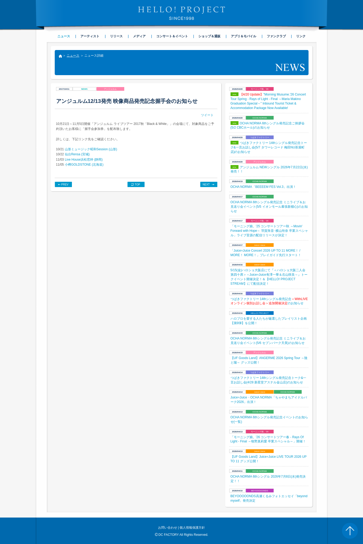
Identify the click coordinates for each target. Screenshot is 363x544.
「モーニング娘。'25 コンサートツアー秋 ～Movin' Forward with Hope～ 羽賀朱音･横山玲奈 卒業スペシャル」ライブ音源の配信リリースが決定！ (269, 230)
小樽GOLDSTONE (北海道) (84, 164)
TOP (137, 184)
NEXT (206, 184)
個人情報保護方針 (192, 527)
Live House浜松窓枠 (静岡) (84, 159)
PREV (64, 184)
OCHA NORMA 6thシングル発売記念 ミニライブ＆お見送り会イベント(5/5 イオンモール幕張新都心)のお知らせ (269, 206)
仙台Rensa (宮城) (77, 154)
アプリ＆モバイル (243, 36)
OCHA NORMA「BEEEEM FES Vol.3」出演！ (263, 187)
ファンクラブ (276, 36)
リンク (301, 36)
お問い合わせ (167, 527)
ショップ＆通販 (209, 36)
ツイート (207, 115)
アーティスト (89, 36)
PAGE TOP (350, 531)
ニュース (73, 55)
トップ (60, 57)
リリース (116, 36)
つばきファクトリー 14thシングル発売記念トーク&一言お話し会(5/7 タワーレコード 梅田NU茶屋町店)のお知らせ (269, 147)
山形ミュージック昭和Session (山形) (91, 149)
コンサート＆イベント (172, 36)
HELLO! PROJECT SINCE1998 (181, 13)
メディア (139, 36)
